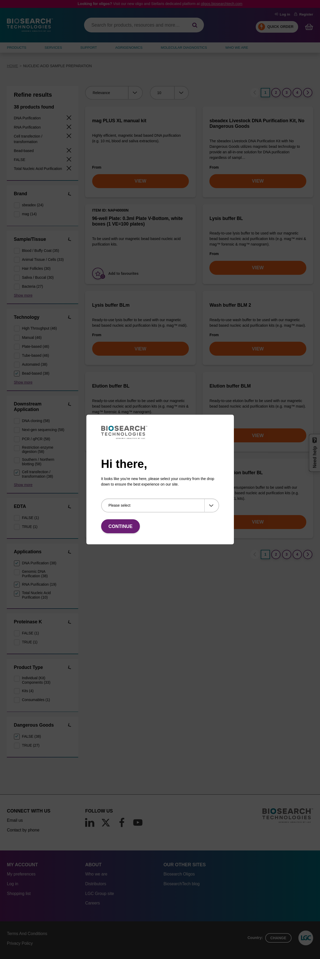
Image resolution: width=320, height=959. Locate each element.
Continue (120, 526)
